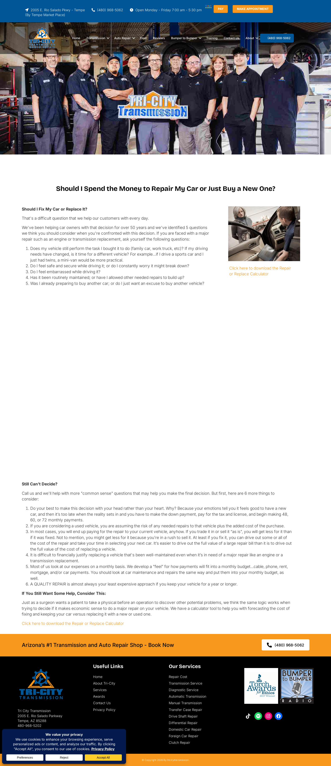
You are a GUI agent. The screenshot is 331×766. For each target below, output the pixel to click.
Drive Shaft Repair (183, 716)
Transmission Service (185, 683)
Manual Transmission (185, 703)
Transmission (95, 38)
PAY (235, 9)
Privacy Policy (104, 710)
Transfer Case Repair (185, 710)
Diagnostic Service (183, 690)
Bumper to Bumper (184, 38)
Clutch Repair (179, 742)
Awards (99, 696)
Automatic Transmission (187, 696)
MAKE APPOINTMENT (267, 9)
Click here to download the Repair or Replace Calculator (73, 623)
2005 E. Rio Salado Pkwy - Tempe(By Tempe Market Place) (55, 12)
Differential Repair (183, 723)
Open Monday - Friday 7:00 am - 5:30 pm (166, 10)
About (250, 38)
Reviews (159, 38)
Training (212, 38)
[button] (108, 38)
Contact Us (231, 38)
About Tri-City (104, 683)
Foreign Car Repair (183, 736)
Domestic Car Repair (185, 729)
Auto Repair (122, 38)
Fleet (143, 38)
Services (100, 690)
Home (76, 38)
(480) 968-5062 (107, 10)
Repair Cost (178, 677)
